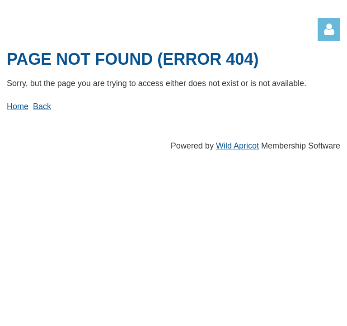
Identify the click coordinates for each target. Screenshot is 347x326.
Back (42, 106)
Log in (329, 29)
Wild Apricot (237, 145)
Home (17, 106)
